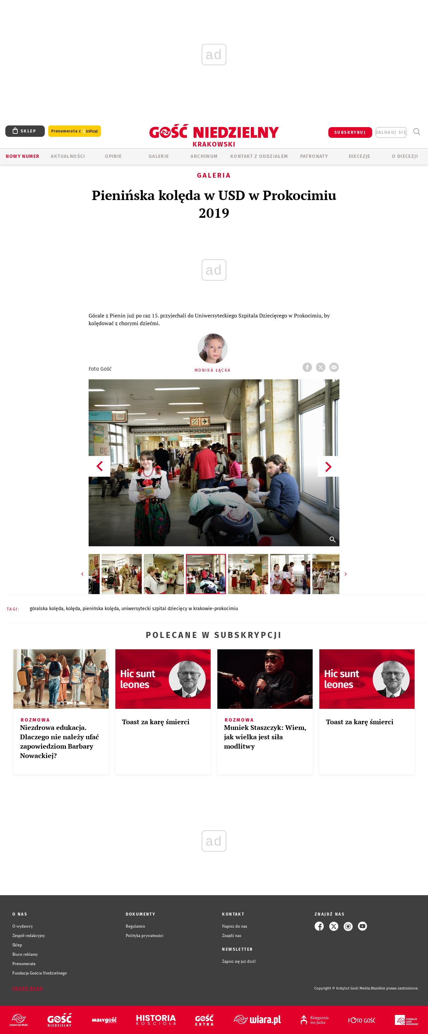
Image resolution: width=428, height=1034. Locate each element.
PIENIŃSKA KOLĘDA (101, 609)
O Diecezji (405, 156)
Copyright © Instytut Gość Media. (342, 988)
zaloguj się (391, 132)
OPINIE (113, 156)
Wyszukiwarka (416, 131)
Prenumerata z (74, 131)
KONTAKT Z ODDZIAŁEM (259, 156)
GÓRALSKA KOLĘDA (47, 609)
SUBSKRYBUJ (350, 132)
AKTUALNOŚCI (68, 156)
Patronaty (314, 156)
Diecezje (359, 156)
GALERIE (159, 156)
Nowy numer (22, 156)
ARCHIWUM (204, 156)
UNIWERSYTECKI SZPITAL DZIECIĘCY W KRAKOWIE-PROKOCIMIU (179, 609)
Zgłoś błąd (27, 988)
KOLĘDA (73, 609)
